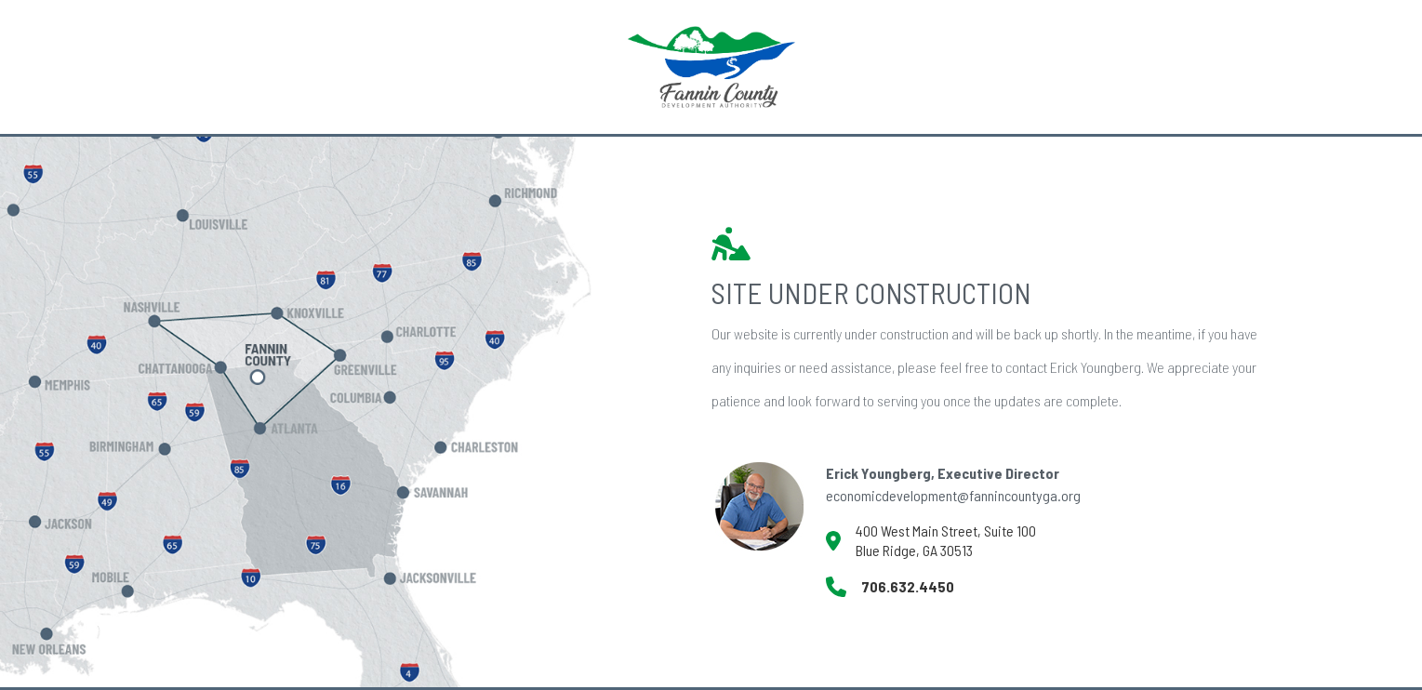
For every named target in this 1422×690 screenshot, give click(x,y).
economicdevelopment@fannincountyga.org (953, 495)
